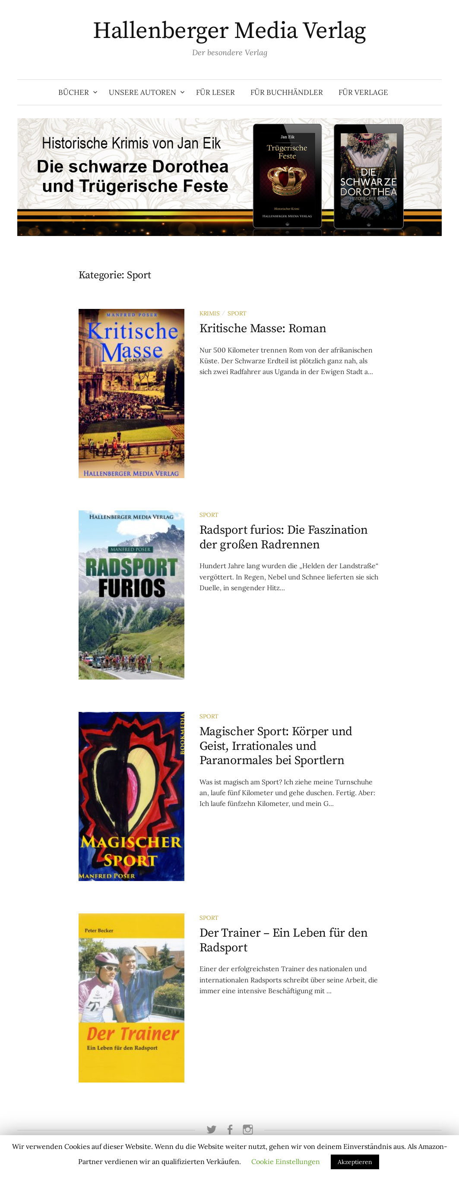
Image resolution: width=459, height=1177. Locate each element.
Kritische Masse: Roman (262, 328)
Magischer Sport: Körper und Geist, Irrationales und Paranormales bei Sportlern (275, 746)
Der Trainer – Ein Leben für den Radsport (283, 940)
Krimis (209, 313)
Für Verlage (363, 92)
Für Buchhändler (286, 92)
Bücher (73, 92)
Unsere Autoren (142, 92)
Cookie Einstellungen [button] (285, 1161)
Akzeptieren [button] (355, 1162)
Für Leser (215, 92)
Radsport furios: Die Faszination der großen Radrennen (283, 537)
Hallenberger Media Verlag (229, 31)
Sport (237, 313)
